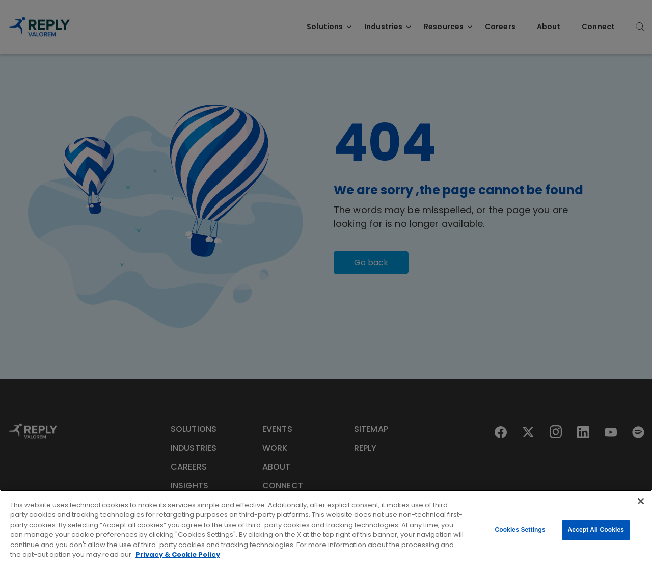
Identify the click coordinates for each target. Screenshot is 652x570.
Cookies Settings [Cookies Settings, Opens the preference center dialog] (520, 529)
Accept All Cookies (596, 529)
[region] (326, 530)
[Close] (641, 501)
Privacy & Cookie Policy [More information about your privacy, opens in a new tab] (177, 554)
